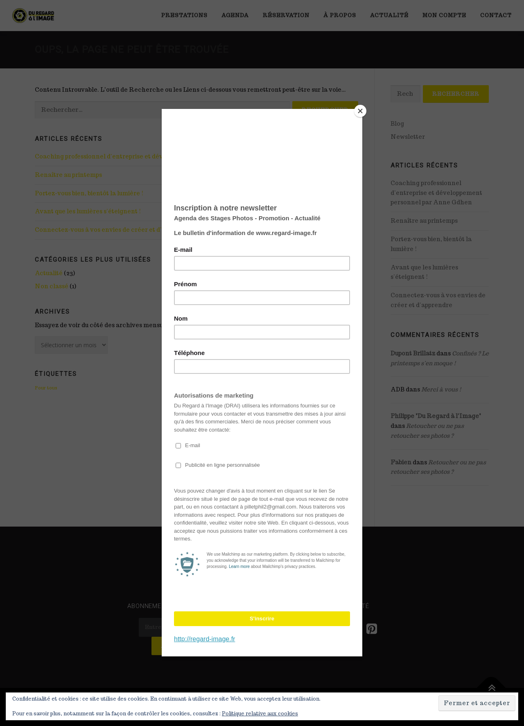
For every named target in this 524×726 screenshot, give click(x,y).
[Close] (360, 111)
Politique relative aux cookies (260, 713)
